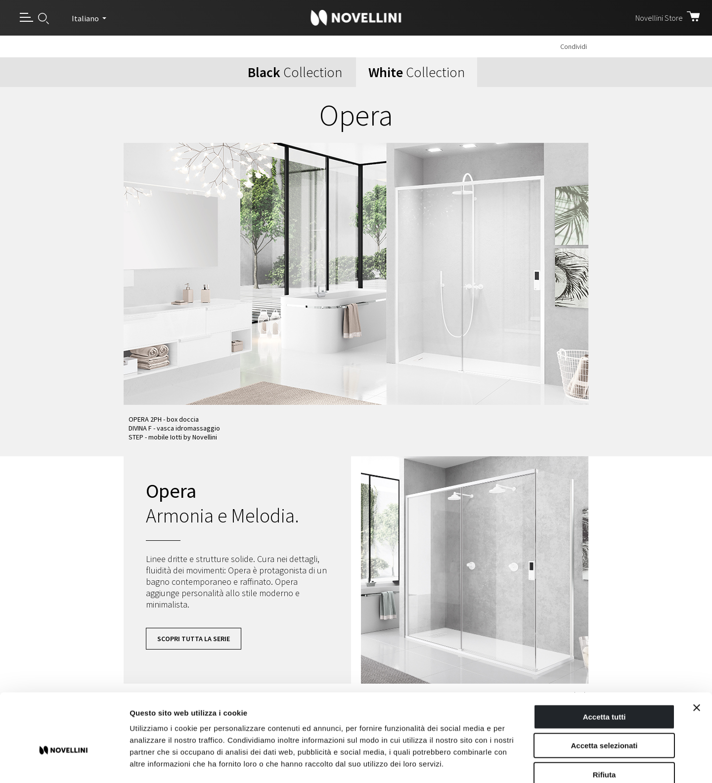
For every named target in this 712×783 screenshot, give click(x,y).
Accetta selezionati (604, 691)
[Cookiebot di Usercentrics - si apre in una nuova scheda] (64, 763)
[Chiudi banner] (696, 653)
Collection (295, 72)
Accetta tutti (604, 662)
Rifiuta (604, 720)
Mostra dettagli (520, 763)
